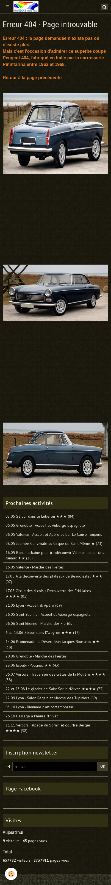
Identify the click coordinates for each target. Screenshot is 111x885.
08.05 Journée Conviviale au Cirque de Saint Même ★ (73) (53, 543)
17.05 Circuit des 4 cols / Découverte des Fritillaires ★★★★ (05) (48, 593)
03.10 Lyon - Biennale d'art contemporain (39, 706)
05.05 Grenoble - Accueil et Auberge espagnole (45, 525)
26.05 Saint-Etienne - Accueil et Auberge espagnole (48, 614)
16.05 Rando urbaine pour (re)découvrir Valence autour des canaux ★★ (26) (54, 555)
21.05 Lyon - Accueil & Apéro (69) (33, 605)
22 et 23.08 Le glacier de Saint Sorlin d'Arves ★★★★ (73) (54, 688)
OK (102, 766)
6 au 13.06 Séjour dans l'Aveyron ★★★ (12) (42, 632)
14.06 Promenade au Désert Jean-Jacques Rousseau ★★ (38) (52, 644)
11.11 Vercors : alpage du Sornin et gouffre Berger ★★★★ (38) (47, 728)
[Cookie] (11, 874)
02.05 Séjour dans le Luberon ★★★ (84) (39, 516)
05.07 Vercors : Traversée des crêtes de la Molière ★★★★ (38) (55, 677)
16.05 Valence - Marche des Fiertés (34, 567)
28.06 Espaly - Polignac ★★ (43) (32, 665)
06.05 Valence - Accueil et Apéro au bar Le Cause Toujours (53, 534)
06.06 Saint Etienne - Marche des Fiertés (38, 623)
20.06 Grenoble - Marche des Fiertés (35, 656)
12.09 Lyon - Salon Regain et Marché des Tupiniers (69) (51, 697)
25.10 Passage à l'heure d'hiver (31, 716)
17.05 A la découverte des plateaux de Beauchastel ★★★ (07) (53, 579)
